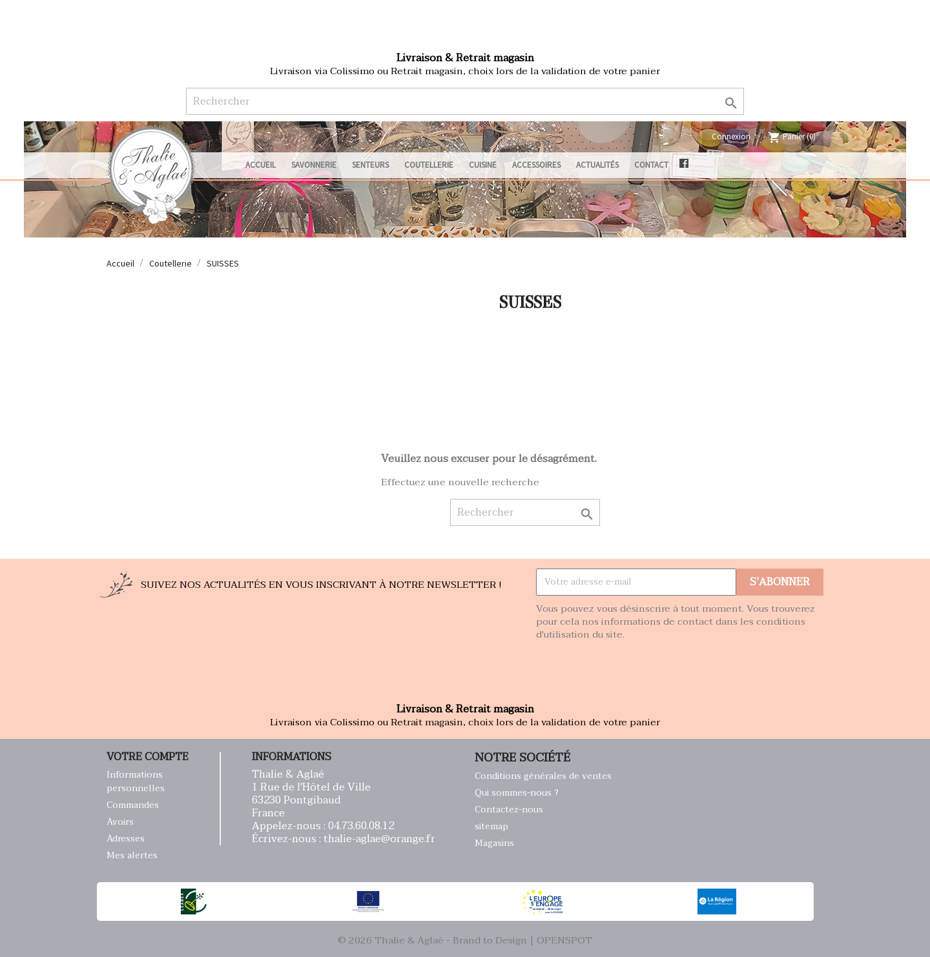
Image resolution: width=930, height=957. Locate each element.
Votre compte (148, 757)
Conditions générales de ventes (543, 776)
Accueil (260, 164)
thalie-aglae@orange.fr (379, 839)
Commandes (133, 805)
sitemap (491, 826)
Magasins (494, 843)
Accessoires (536, 164)
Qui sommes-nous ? (517, 792)
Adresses (126, 838)
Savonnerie (313, 164)
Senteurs (370, 164)
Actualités (597, 164)
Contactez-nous (509, 809)
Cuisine (483, 164)
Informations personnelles (136, 781)
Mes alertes (132, 855)
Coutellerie (428, 164)
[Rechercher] (465, 101)
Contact (651, 164)
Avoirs (120, 821)
